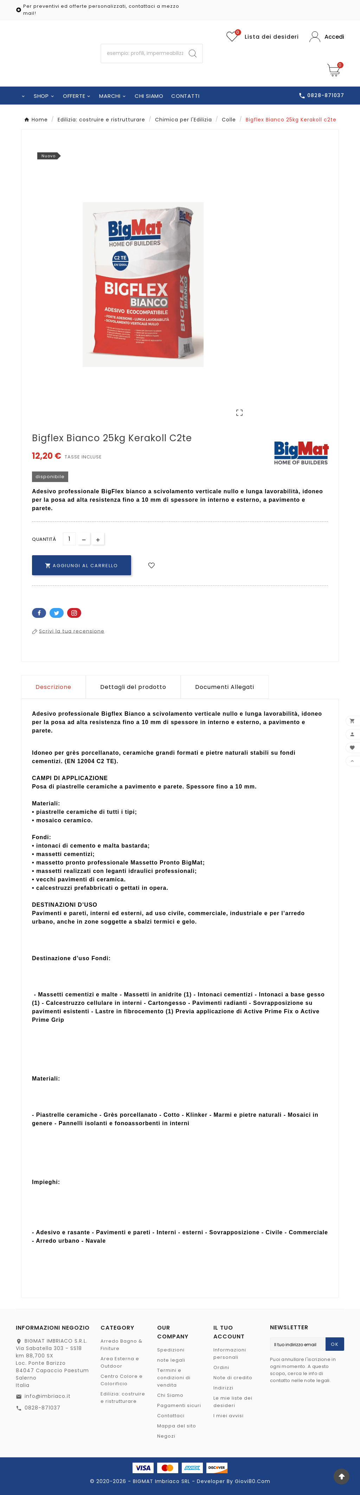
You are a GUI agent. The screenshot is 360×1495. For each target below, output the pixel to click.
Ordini (221, 1367)
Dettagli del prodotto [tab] (133, 687)
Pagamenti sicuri (179, 1405)
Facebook (39, 613)
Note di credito (232, 1377)
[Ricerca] (142, 53)
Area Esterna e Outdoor (120, 1362)
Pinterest (74, 613)
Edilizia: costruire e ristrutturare (123, 1398)
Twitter (57, 613)
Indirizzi (223, 1388)
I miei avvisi (228, 1415)
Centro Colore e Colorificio (122, 1380)
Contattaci (171, 1415)
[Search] (193, 53)
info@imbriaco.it (48, 1396)
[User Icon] (326, 36)
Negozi (166, 1436)
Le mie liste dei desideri (232, 1402)
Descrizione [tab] (53, 687)
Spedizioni (171, 1350)
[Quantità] (69, 538)
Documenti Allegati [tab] (224, 687)
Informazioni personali (229, 1354)
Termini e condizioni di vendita (174, 1377)
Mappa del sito (176, 1426)
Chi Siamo (170, 1395)
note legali (171, 1360)
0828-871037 (42, 1407)
